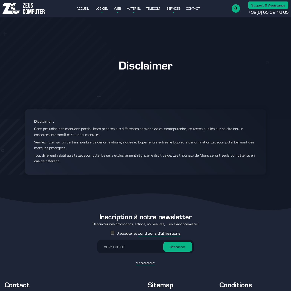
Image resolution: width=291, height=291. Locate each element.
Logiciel (102, 8)
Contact (193, 8)
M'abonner (177, 245)
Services (173, 8)
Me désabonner (145, 261)
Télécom (153, 8)
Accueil (83, 8)
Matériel (134, 8)
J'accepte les (148, 231)
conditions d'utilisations (159, 231)
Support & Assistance (268, 5)
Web (117, 8)
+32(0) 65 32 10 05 (268, 12)
